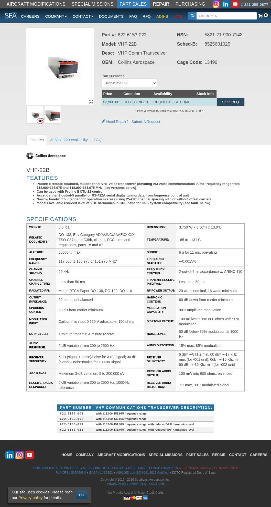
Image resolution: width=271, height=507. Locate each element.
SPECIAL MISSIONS (93, 4)
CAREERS (30, 16)
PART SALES (133, 4)
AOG (178, 16)
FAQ (133, 16)
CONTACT (237, 455)
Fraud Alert (156, 484)
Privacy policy (30, 497)
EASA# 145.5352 (101, 472)
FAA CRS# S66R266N (71, 472)
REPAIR (161, 4)
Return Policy (137, 484)
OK (81, 495)
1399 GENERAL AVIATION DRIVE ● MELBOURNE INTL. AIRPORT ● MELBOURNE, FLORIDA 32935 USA (106, 468)
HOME (66, 455)
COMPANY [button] (56, 16)
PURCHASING (190, 4)
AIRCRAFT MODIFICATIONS (36, 4)
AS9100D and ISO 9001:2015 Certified (142, 472)
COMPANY (85, 455)
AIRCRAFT (121, 455)
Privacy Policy (116, 484)
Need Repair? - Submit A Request (131, 122)
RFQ (147, 16)
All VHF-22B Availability (69, 140)
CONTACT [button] (82, 16)
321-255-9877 (198, 468)
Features (36, 140)
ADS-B (162, 16)
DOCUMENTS (111, 16)
